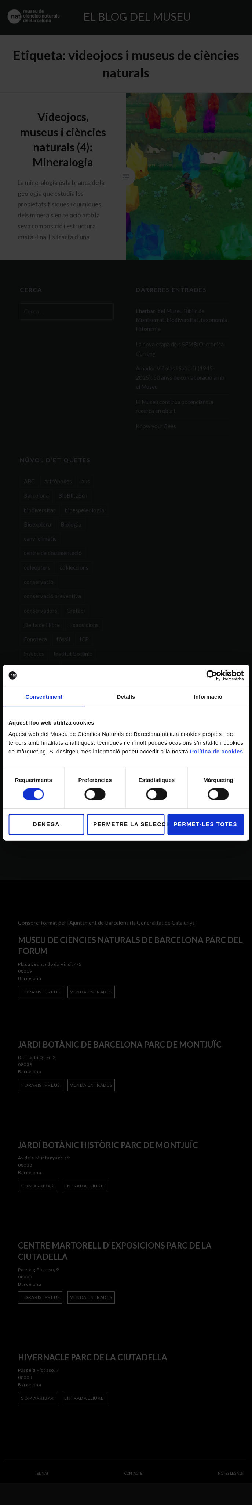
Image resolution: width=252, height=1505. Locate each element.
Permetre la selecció (129, 824)
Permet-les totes (205, 824)
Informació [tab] (208, 696)
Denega (46, 824)
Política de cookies (216, 751)
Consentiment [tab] (43, 696)
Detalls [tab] (126, 696)
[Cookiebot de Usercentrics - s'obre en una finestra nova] (211, 675)
